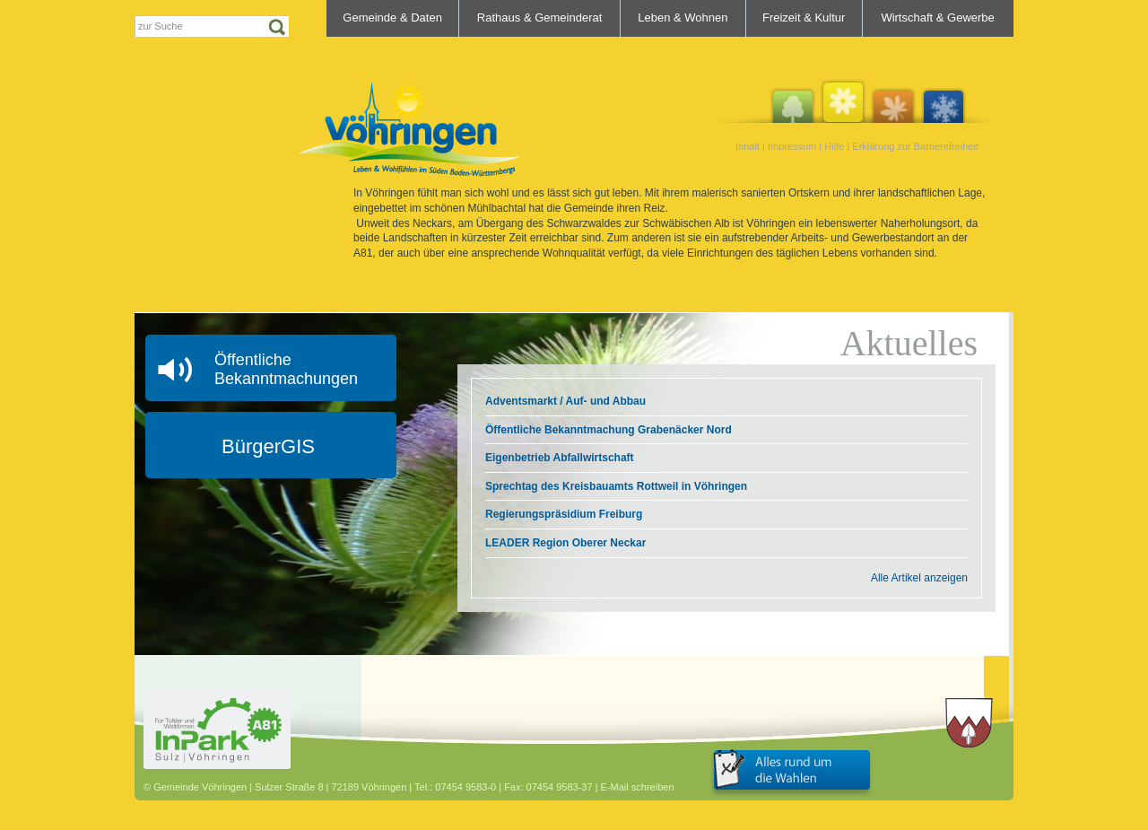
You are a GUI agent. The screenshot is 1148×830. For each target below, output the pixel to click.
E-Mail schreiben (637, 787)
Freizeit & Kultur (803, 17)
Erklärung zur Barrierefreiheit (915, 146)
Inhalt (747, 146)
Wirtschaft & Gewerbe (937, 17)
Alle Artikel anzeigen (919, 578)
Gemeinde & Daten (392, 17)
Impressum (792, 146)
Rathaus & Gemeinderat (539, 17)
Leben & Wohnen (682, 17)
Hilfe (834, 146)
